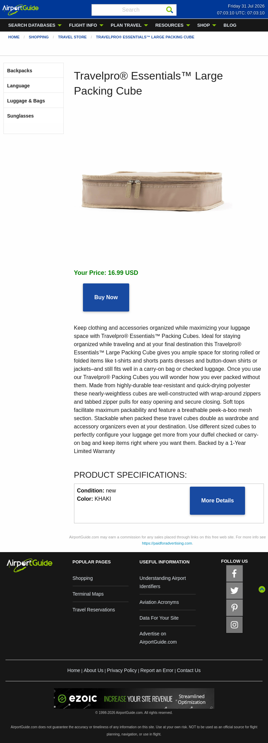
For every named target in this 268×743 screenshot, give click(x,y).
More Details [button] (217, 500)
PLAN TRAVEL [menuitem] (126, 25)
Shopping (39, 37)
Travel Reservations (94, 609)
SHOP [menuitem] (203, 25)
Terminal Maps (88, 594)
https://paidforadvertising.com (167, 543)
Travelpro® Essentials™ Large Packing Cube (145, 37)
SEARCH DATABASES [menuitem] (31, 25)
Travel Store (72, 37)
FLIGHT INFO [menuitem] (83, 25)
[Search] (169, 10)
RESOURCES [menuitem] (169, 25)
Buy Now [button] (106, 297)
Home (14, 37)
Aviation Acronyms (159, 602)
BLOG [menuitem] (229, 25)
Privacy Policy (122, 670)
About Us (93, 670)
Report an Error (156, 670)
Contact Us (188, 670)
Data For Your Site (159, 618)
